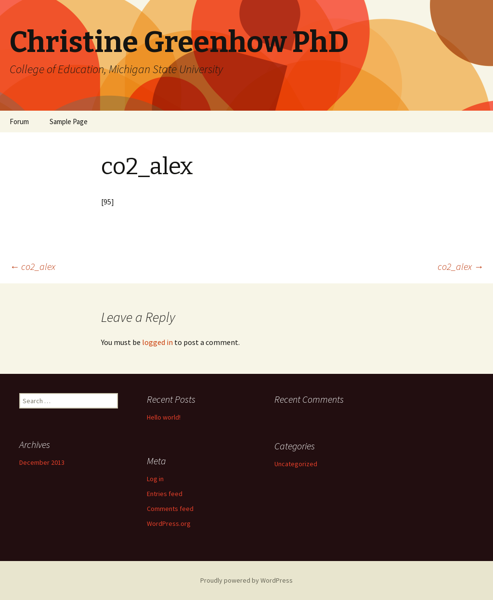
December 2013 (42, 462)
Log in (155, 478)
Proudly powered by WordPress (246, 580)
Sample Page (69, 121)
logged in (157, 342)
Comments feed (170, 508)
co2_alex (32, 266)
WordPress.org (169, 523)
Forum (19, 121)
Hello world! (164, 417)
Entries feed (164, 493)
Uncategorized (295, 464)
